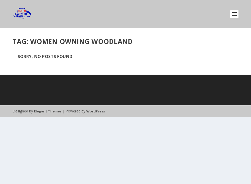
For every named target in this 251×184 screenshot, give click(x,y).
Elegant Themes (48, 111)
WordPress (95, 111)
